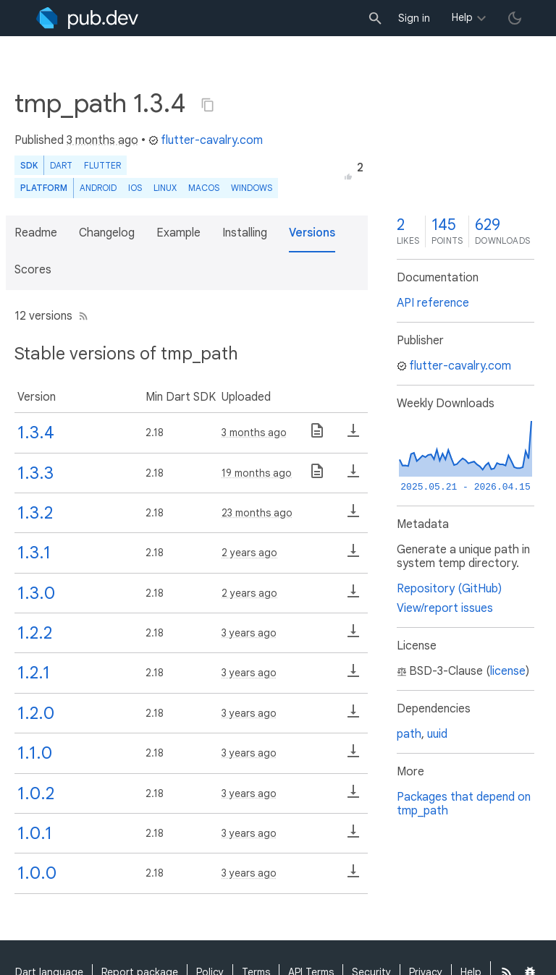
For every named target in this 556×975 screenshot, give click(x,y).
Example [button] (178, 233)
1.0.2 (35, 793)
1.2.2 (34, 633)
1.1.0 (34, 753)
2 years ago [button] (249, 552)
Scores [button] (32, 270)
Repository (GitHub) (449, 589)
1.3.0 (36, 593)
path (409, 734)
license (508, 671)
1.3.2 (35, 513)
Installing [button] (244, 233)
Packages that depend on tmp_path (464, 804)
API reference (433, 303)
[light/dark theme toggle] (514, 18)
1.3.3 (35, 473)
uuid (437, 734)
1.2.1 (33, 673)
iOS (135, 187)
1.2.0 (35, 713)
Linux (165, 187)
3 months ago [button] (102, 140)
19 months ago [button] (257, 473)
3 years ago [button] (249, 632)
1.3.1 (34, 552)
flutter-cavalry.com (205, 140)
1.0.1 (34, 833)
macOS (203, 187)
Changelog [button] (107, 233)
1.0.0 (36, 873)
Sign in (414, 18)
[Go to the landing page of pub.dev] (87, 18)
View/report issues (445, 608)
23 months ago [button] (257, 512)
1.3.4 (35, 432)
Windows (251, 187)
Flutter (102, 165)
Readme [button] (35, 233)
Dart (61, 165)
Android (98, 187)
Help (462, 17)
